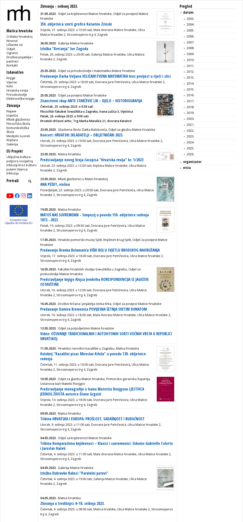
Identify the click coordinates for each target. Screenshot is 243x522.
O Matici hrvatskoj (19, 36)
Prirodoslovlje (16, 94)
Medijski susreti (18, 136)
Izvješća (12, 115)
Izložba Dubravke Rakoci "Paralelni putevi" (74, 473)
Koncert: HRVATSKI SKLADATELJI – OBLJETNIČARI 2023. (81, 135)
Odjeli (10, 49)
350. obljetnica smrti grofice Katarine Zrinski (76, 24)
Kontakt (12, 65)
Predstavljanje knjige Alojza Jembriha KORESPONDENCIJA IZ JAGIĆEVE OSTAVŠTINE (94, 282)
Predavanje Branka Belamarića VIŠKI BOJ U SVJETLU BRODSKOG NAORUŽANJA (100, 250)
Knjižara (12, 140)
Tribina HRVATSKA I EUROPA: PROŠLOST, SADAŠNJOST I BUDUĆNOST (92, 419)
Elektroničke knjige (20, 98)
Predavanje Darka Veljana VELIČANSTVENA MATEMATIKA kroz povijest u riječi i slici (105, 76)
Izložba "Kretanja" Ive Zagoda (64, 48)
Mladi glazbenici (18, 119)
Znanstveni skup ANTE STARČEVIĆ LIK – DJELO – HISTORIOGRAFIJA (91, 100)
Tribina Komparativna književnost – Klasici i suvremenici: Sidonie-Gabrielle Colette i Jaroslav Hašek (106, 446)
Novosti (12, 40)
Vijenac (11, 82)
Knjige (10, 78)
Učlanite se (14, 44)
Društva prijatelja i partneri (19, 59)
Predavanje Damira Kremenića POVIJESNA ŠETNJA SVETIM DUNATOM (93, 309)
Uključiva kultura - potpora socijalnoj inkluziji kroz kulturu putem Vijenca (21, 163)
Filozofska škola (18, 123)
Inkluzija (12, 173)
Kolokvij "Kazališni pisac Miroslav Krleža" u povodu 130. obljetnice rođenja (93, 356)
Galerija (12, 144)
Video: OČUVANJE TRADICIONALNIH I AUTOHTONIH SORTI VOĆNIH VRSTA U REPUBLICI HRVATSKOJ (106, 336)
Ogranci (12, 53)
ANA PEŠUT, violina (55, 184)
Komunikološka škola (17, 130)
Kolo (9, 86)
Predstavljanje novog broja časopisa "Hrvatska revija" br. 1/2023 (91, 160)
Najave (11, 111)
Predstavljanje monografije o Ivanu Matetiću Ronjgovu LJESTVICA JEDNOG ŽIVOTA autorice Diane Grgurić (92, 392)
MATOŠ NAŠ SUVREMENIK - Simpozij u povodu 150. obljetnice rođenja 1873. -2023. (94, 217)
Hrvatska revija (17, 90)
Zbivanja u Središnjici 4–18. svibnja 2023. (72, 503)
